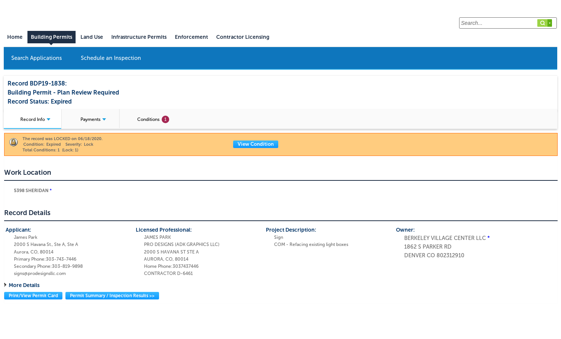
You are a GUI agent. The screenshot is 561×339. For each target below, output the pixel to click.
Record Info (35, 119)
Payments (93, 119)
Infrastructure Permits (139, 37)
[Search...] (508, 23)
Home (15, 37)
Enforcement (191, 37)
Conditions (153, 119)
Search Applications (36, 58)
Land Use (91, 37)
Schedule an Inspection (111, 58)
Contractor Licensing (242, 37)
